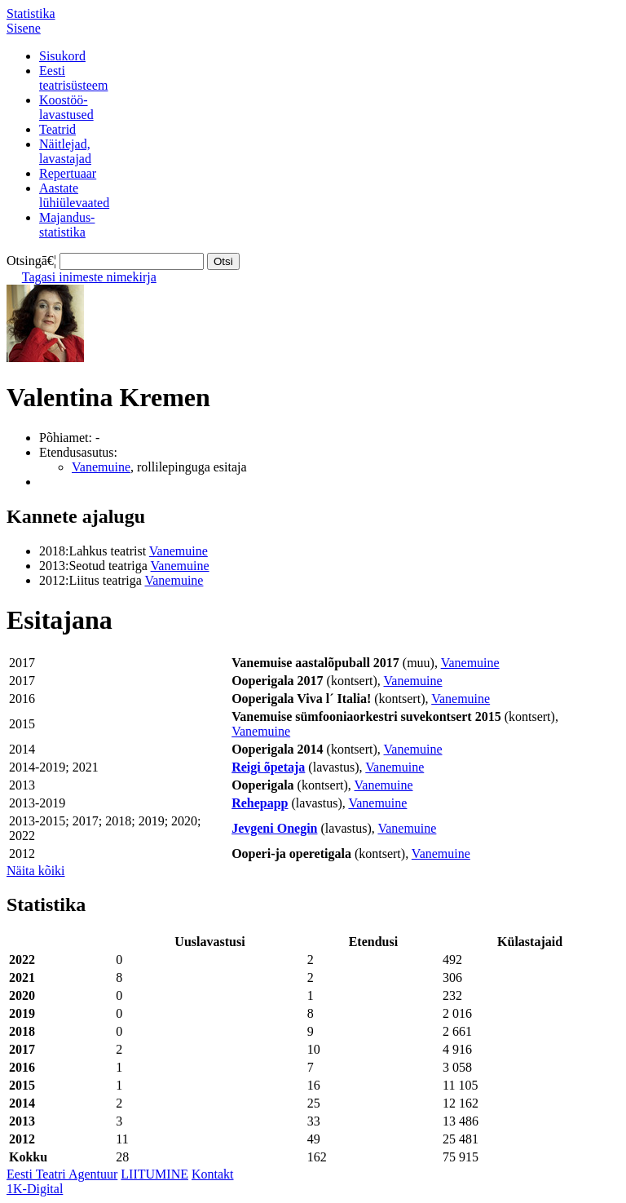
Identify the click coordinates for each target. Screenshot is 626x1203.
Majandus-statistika (67, 224)
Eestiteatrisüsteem (73, 78)
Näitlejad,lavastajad (65, 151)
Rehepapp (259, 803)
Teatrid (57, 129)
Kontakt (213, 1174)
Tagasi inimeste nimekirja (89, 277)
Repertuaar (67, 173)
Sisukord (62, 56)
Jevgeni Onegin (274, 828)
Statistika (31, 13)
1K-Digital (35, 1189)
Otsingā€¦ (31, 261)
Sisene (24, 28)
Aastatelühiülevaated (74, 195)
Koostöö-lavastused (66, 107)
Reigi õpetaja (268, 767)
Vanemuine (101, 467)
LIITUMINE (154, 1174)
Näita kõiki (36, 871)
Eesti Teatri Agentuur (62, 1174)
